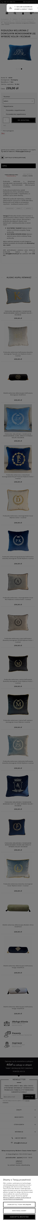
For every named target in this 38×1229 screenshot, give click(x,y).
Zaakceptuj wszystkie (19, 1217)
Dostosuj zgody (19, 1211)
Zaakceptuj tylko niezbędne (19, 1204)
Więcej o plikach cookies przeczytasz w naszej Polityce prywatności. (17, 1198)
